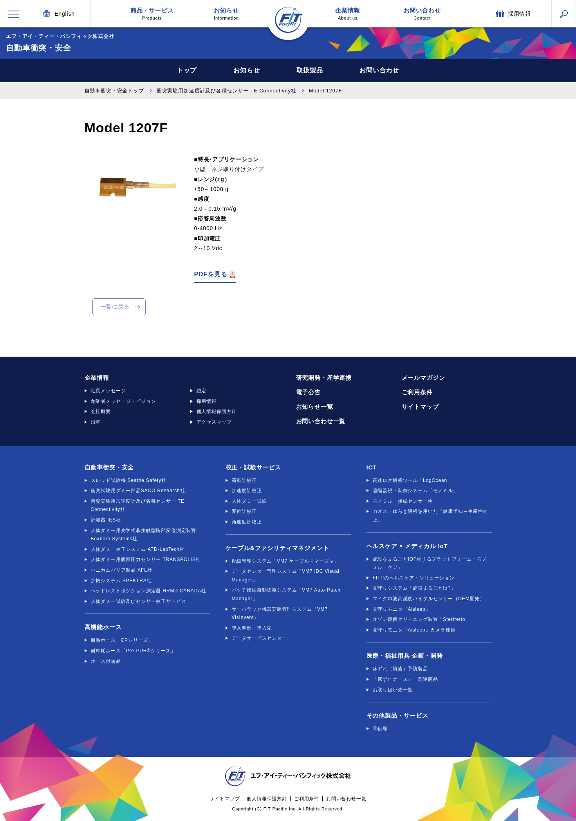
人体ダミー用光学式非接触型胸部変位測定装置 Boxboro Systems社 (144, 535)
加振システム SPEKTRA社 (121, 580)
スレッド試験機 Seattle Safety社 (128, 480)
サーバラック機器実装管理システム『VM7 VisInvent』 (280, 613)
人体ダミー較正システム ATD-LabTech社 (138, 549)
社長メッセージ (108, 390)
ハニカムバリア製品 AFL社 (121, 570)
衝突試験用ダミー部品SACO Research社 (138, 490)
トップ (186, 70)
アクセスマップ (214, 422)
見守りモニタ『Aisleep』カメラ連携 (414, 630)
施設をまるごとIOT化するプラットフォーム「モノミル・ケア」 (430, 563)
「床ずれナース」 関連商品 (405, 679)
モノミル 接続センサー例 (403, 501)
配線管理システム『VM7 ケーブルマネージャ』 (285, 561)
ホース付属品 (106, 661)
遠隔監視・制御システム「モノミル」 (415, 490)
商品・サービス (152, 14)
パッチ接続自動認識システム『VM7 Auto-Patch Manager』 (286, 594)
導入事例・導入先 (252, 628)
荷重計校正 (244, 480)
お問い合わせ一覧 (321, 421)
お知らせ (226, 14)
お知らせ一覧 (314, 406)
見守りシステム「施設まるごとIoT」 (414, 588)
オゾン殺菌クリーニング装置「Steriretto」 (422, 619)
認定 (202, 390)
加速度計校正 (247, 490)
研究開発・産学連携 (324, 377)
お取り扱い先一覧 (393, 690)
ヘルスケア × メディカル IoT (407, 546)
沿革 (96, 422)
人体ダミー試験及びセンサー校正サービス (138, 601)
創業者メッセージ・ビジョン (123, 401)
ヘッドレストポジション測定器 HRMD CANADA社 (148, 591)
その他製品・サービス (397, 715)
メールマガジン (423, 377)
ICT (372, 467)
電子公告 (308, 392)
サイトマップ (420, 406)
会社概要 (101, 411)
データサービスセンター (259, 638)
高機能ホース (103, 627)
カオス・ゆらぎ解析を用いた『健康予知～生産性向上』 (430, 516)
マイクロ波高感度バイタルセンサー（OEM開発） (429, 598)
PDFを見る (211, 274)
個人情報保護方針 (217, 411)
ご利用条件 (417, 392)
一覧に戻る (115, 306)
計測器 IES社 (106, 520)
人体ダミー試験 (249, 501)
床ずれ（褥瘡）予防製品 (400, 668)
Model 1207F (325, 91)
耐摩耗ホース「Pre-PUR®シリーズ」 (133, 650)
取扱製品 (310, 70)
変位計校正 (244, 511)
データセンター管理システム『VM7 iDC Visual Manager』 (285, 575)
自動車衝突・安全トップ (114, 91)
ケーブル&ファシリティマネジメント (277, 548)
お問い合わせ (422, 14)
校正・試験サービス (254, 467)
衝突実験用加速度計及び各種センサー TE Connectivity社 (226, 91)
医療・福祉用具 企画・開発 (405, 655)
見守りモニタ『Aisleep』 (402, 609)
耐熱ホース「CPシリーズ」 (122, 640)
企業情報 (348, 14)
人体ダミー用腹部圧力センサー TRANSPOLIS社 (146, 559)
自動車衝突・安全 (109, 467)
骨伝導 (380, 728)
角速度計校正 (247, 522)
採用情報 (207, 401)
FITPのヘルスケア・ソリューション (414, 578)
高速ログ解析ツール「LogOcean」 (412, 480)
